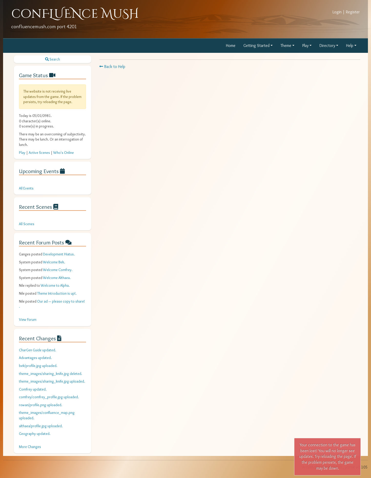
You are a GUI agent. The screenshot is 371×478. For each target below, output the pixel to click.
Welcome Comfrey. (58, 269)
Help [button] (349, 45)
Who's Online (63, 152)
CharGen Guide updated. (37, 350)
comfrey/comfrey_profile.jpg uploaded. (49, 397)
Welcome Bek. (54, 262)
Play (22, 152)
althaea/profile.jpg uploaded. (41, 426)
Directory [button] (327, 45)
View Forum (27, 319)
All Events (26, 188)
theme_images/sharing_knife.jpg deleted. (50, 373)
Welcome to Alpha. (55, 285)
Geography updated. (34, 433)
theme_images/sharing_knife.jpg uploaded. (52, 381)
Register (353, 11)
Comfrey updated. (33, 389)
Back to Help (112, 66)
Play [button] (305, 45)
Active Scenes (39, 152)
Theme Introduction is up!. (57, 293)
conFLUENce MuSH (75, 14)
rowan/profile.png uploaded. (40, 405)
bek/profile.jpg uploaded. (38, 365)
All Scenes (26, 224)
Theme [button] (286, 45)
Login (337, 11)
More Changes (30, 446)
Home (230, 45)
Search (52, 59)
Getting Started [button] (256, 45)
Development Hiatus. (59, 254)
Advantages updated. (35, 357)
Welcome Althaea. (57, 277)
